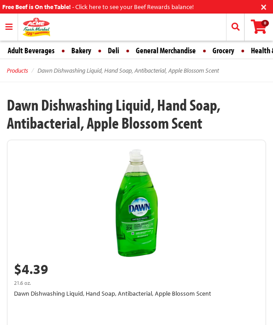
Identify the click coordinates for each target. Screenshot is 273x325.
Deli (113, 50)
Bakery (81, 50)
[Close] (264, 6)
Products (17, 70)
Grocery (223, 50)
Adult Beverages (31, 50)
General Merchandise (166, 50)
